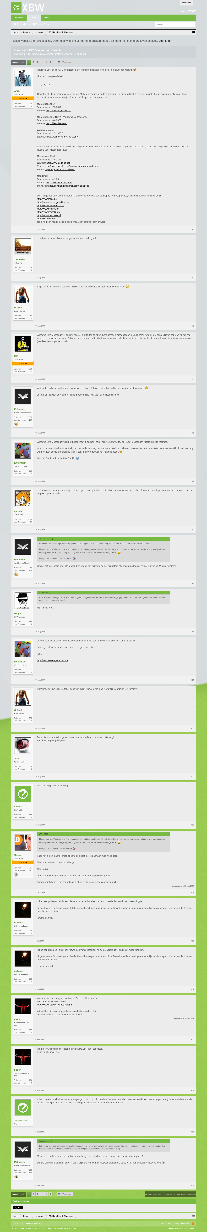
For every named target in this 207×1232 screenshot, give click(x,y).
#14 (192, 892)
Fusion (17, 1019)
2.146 (30, 621)
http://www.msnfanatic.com (50, 205)
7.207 (30, 104)
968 (30, 931)
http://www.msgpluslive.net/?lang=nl (55, 1004)
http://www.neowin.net (48, 208)
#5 (193, 433)
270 (30, 316)
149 (30, 815)
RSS (193, 1223)
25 (59, 62)
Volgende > (67, 62)
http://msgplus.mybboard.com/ (60, 169)
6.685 (30, 868)
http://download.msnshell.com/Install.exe (68, 186)
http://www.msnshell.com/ (59, 182)
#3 (193, 326)
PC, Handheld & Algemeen (40, 54)
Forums (34, 18)
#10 (192, 680)
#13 (192, 825)
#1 (193, 229)
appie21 (18, 511)
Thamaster (19, 259)
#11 (192, 728)
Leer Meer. (165, 40)
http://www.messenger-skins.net (53, 202)
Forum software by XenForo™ (34, 1228)
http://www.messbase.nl (49, 215)
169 (30, 1030)
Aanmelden (186, 3)
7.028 (30, 417)
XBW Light (18, 1224)
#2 (193, 278)
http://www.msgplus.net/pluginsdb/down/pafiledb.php (72, 166)
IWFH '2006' (20, 463)
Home (169, 1224)
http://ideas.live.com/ (56, 123)
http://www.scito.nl (46, 218)
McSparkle (19, 409)
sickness (18, 922)
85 (31, 267)
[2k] (16, 356)
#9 (193, 632)
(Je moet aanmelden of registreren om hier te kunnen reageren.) (170, 1194)
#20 (192, 1186)
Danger (18, 613)
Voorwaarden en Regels (173, 1228)
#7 (193, 529)
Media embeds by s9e (67, 1228)
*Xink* (17, 758)
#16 (192, 989)
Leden (46, 18)
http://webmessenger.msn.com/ (62, 136)
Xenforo (37, 1224)
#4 (193, 379)
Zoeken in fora (23, 24)
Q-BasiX (18, 308)
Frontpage (19, 18)
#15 (192, 941)
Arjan (70, 54)
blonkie (18, 806)
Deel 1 (47, 85)
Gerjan (17, 855)
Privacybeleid (190, 1228)
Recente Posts (42, 24)
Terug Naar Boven (182, 1224)
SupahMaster (20, 1120)
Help (162, 1224)
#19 (192, 1132)
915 (30, 471)
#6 (193, 481)
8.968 (30, 369)
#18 (192, 1090)
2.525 (30, 766)
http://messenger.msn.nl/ (58, 110)
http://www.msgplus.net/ (58, 163)
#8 (193, 583)
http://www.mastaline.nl (48, 212)
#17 (192, 1040)
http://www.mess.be (47, 199)
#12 (192, 776)
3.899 (30, 519)
